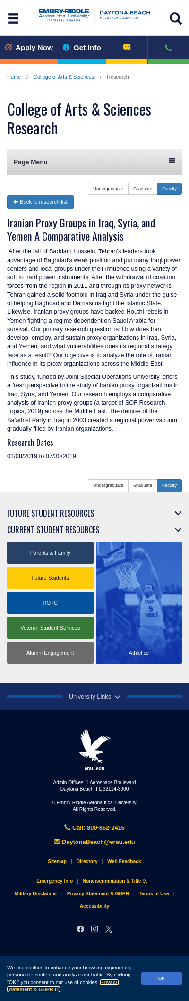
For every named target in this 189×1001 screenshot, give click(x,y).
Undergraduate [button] (108, 188)
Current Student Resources (53, 529)
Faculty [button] (169, 188)
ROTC (50, 603)
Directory (87, 861)
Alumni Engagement (50, 653)
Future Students (50, 578)
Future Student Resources (50, 513)
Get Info (82, 47)
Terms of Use (154, 893)
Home (14, 77)
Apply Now (29, 47)
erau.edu (94, 749)
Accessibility (95, 906)
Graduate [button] (142, 188)
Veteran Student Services (50, 628)
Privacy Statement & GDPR (98, 893)
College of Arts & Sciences (64, 77)
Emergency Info (54, 881)
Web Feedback (124, 861)
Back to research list (40, 202)
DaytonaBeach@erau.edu (94, 841)
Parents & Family (50, 553)
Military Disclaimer (36, 893)
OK (161, 978)
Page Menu (94, 162)
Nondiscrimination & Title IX (115, 881)
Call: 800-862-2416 (94, 827)
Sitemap (57, 861)
